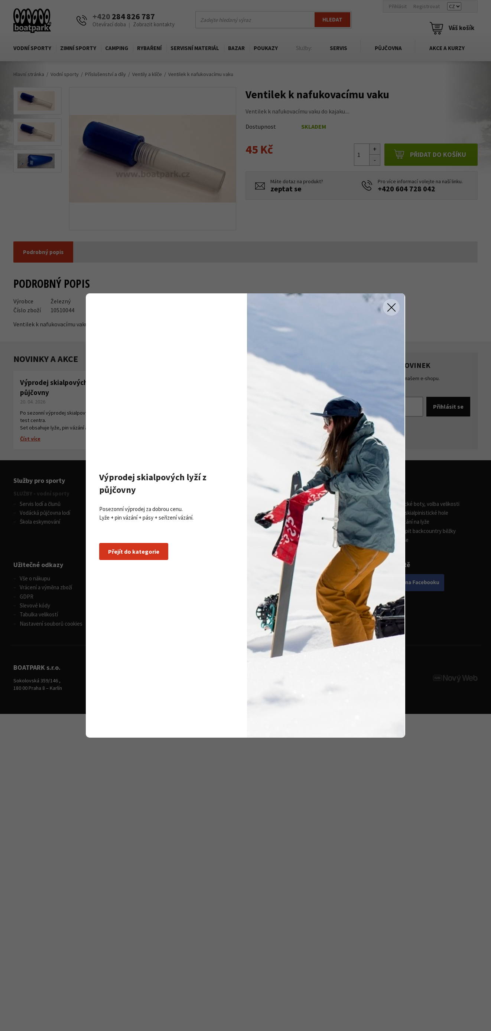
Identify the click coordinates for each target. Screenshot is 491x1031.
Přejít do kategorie (133, 551)
